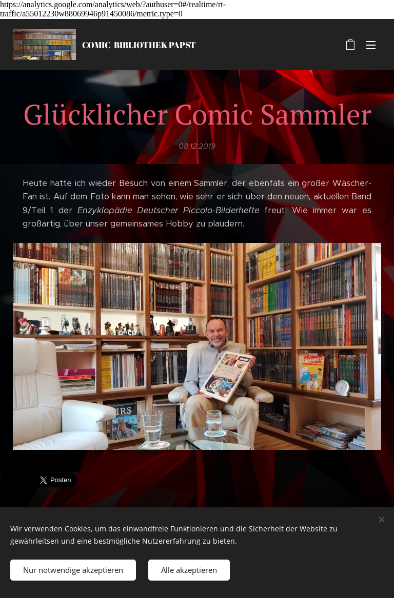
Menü (371, 45)
